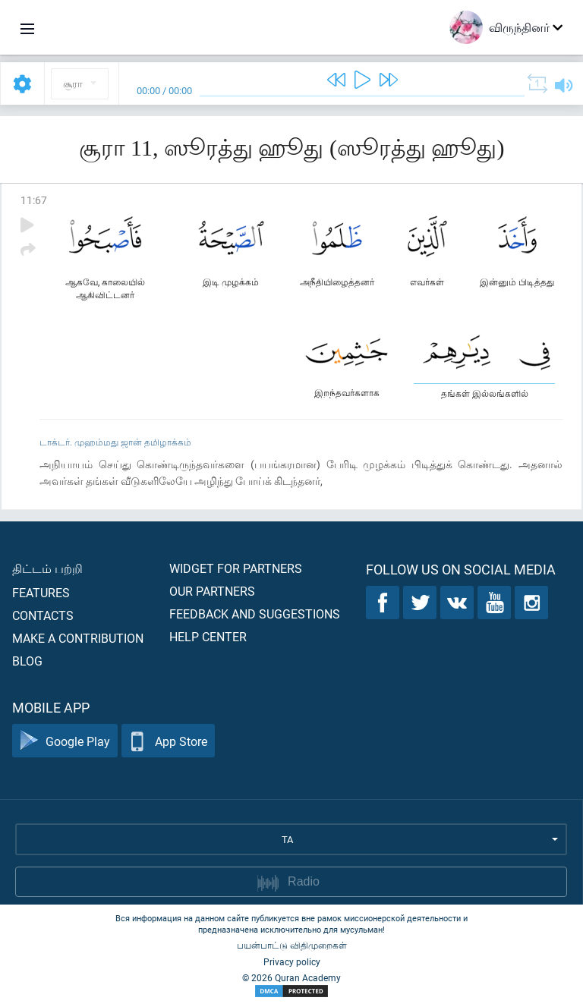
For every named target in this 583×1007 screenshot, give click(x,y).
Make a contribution (77, 638)
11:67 (33, 200)
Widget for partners (235, 568)
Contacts (43, 615)
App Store (168, 741)
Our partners (212, 591)
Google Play (65, 741)
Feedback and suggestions (254, 614)
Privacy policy (291, 961)
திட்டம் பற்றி (47, 568)
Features (41, 592)
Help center (208, 636)
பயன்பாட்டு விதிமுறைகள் (292, 945)
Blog (27, 661)
